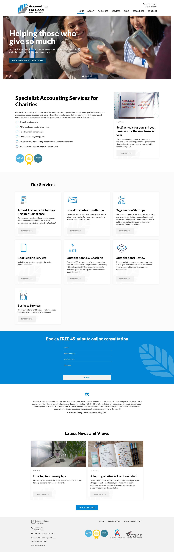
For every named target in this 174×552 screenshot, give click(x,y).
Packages (103, 11)
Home (81, 11)
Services (116, 11)
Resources (138, 11)
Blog (126, 11)
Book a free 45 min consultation (27, 60)
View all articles (87, 508)
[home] (47, 8)
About (90, 11)
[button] (83, 76)
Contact (152, 11)
